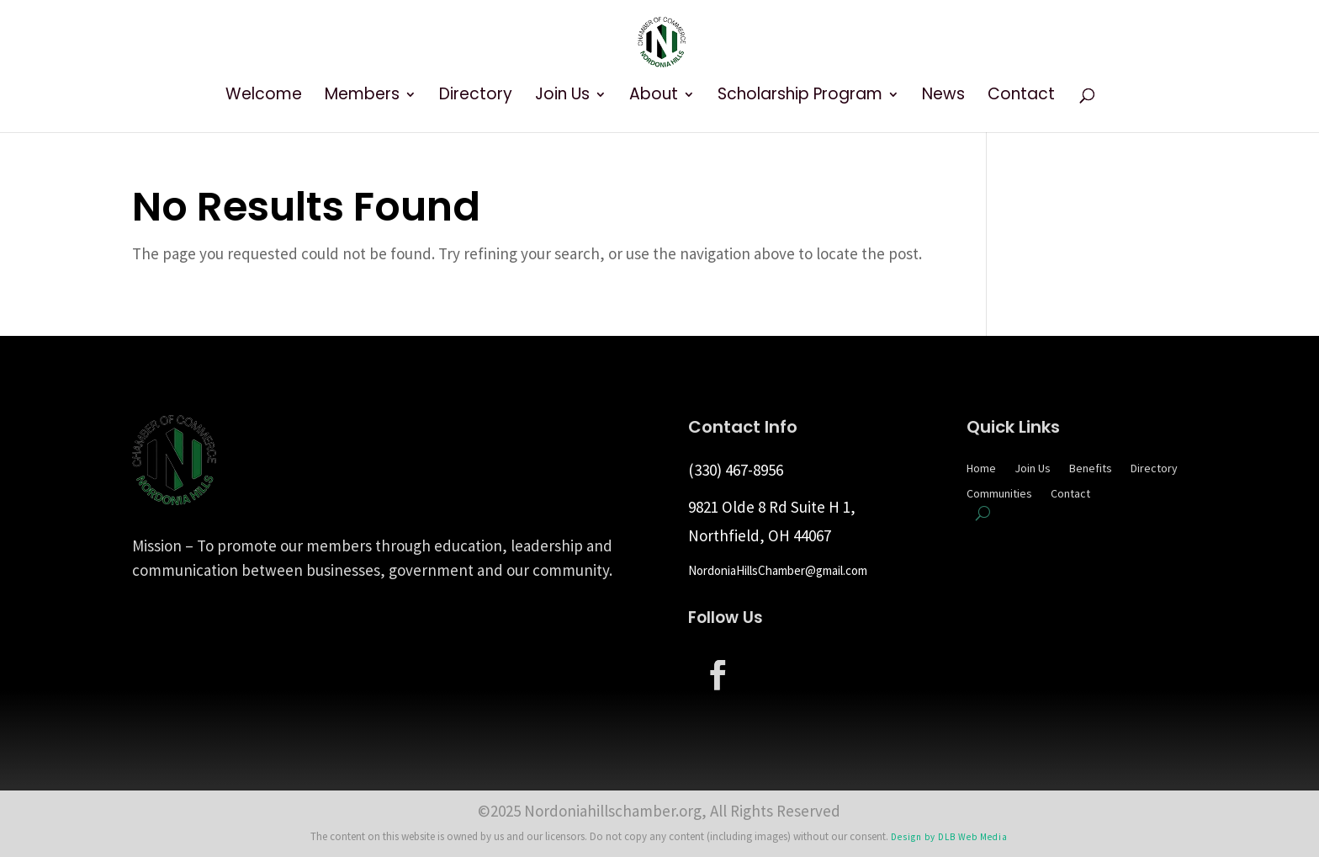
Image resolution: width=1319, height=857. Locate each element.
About (653, 96)
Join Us (562, 96)
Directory (475, 96)
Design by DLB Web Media (949, 837)
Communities (999, 494)
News (943, 96)
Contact (1021, 96)
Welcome (263, 96)
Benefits (1090, 469)
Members (362, 96)
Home (981, 469)
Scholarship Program (800, 96)
